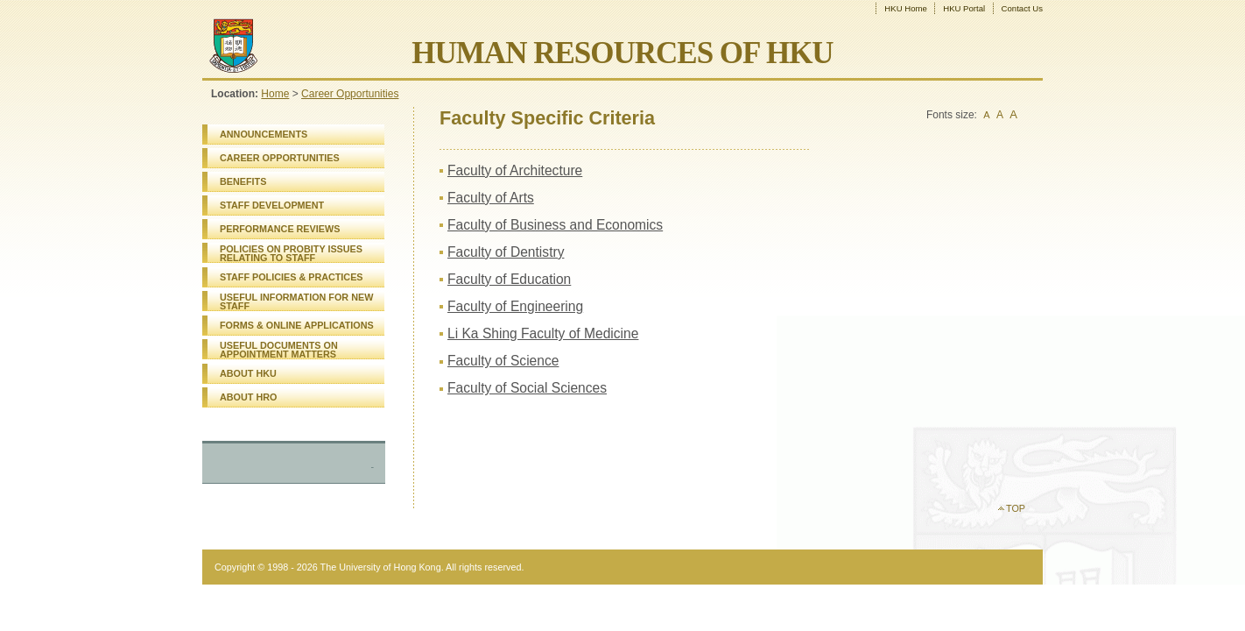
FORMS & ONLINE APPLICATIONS (297, 325)
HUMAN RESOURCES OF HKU (622, 53)
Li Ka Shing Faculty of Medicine (542, 333)
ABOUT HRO (248, 397)
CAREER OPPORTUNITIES (280, 157)
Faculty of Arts (490, 197)
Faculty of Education (509, 279)
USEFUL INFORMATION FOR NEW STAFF (296, 301)
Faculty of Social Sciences (527, 387)
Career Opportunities (349, 94)
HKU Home (905, 8)
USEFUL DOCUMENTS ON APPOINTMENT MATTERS (279, 349)
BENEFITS (243, 181)
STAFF (291, 277)
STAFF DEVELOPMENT (272, 205)
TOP (1015, 508)
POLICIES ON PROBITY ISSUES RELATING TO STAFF (291, 253)
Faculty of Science (503, 360)
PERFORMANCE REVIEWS (280, 228)
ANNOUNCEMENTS (263, 134)
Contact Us (1022, 8)
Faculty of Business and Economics (555, 224)
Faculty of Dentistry (505, 252)
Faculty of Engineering (515, 306)
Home (275, 94)
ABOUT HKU (248, 373)
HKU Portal (964, 8)
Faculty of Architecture (514, 170)
